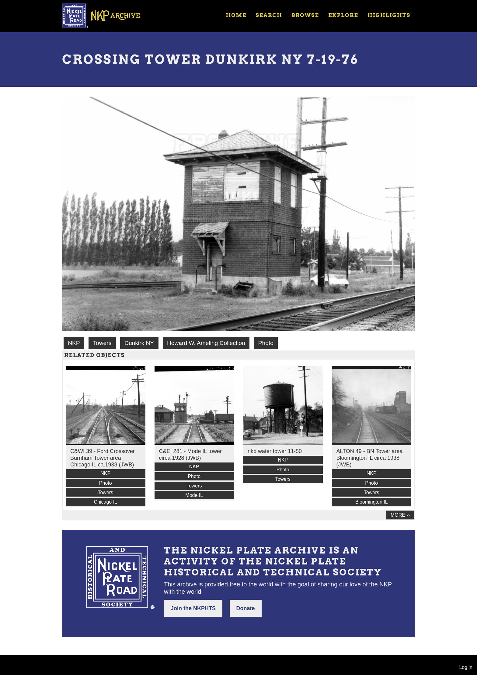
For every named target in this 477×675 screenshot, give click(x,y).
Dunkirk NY (139, 343)
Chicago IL (105, 501)
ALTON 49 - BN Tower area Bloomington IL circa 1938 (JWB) (369, 458)
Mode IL (194, 495)
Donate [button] (245, 608)
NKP (74, 343)
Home (236, 15)
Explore (343, 15)
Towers (102, 343)
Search (269, 15)
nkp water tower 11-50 (275, 451)
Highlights (388, 15)
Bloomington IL (371, 501)
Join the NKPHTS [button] (193, 608)
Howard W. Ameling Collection (206, 343)
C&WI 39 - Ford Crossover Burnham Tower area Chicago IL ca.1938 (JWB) (102, 458)
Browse (305, 15)
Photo (265, 343)
